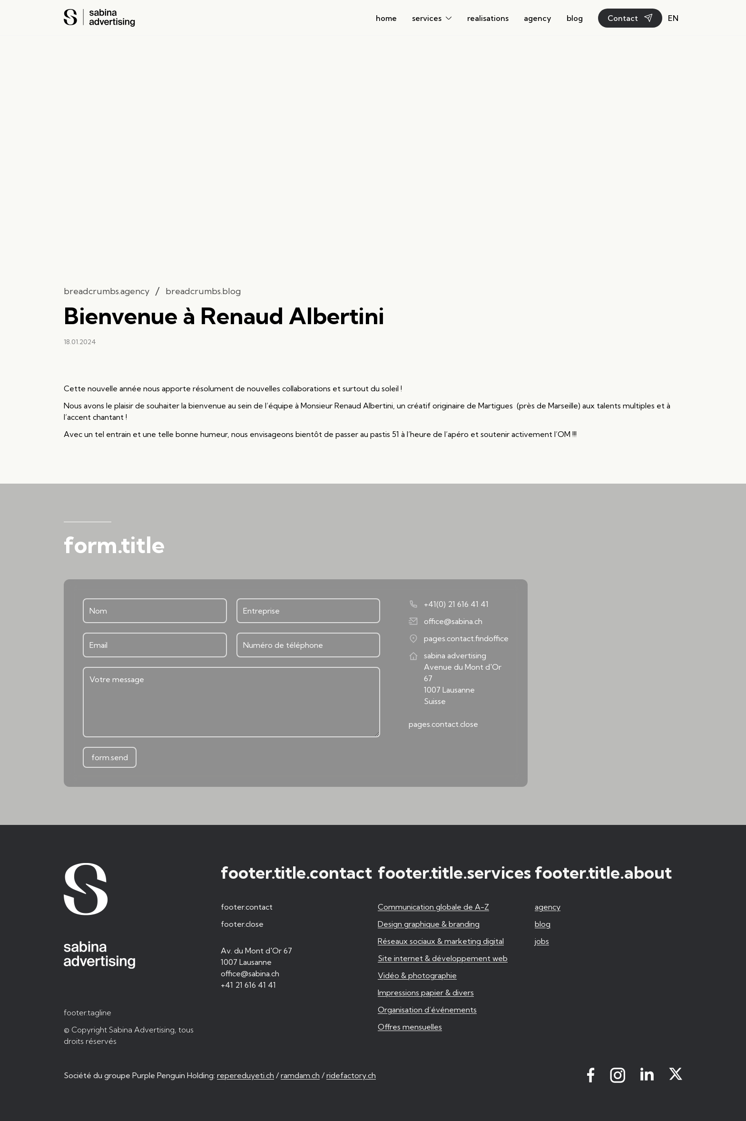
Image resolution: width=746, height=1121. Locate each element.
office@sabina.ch (445, 621)
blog (575, 18)
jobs (542, 941)
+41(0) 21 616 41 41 (449, 604)
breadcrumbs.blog (203, 291)
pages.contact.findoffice (459, 638)
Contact (630, 18)
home (386, 18)
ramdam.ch (300, 1075)
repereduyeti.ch (245, 1075)
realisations (488, 18)
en (673, 18)
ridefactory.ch (351, 1075)
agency (537, 18)
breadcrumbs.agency (106, 291)
